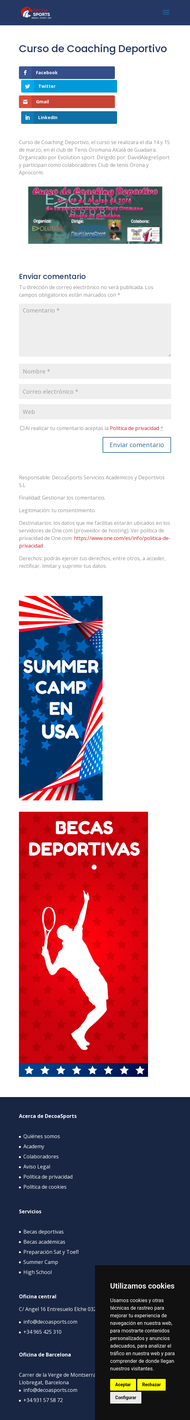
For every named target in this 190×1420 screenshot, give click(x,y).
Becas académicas (44, 1212)
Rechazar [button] (151, 1384)
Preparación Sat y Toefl (51, 1222)
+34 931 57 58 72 (43, 1371)
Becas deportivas (43, 1202)
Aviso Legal (36, 1137)
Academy (33, 1117)
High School (37, 1242)
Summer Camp (40, 1232)
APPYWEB (82, 1411)
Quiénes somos (41, 1107)
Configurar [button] (125, 1397)
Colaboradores (41, 1127)
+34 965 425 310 (42, 1302)
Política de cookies (45, 1157)
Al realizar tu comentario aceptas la (94, 398)
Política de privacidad (134, 398)
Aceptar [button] (123, 1384)
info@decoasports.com (50, 1292)
